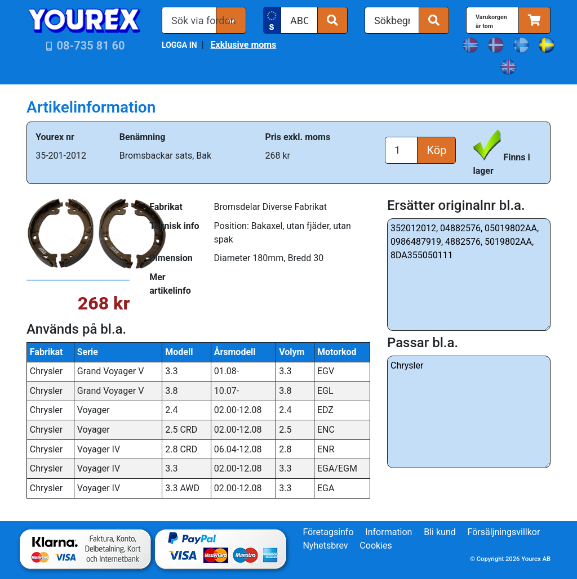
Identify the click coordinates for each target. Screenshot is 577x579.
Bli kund (440, 532)
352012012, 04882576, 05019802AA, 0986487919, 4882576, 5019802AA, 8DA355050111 (469, 274)
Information (388, 532)
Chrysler (469, 412)
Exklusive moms (243, 44)
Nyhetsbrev (325, 545)
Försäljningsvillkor (504, 532)
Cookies (375, 545)
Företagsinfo (328, 532)
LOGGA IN (179, 45)
